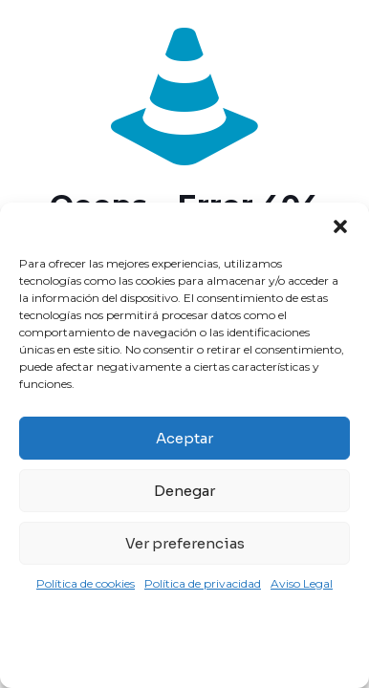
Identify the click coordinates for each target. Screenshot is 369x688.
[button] (340, 226)
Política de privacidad (202, 583)
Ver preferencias (185, 543)
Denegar (184, 491)
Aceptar (184, 438)
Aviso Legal (302, 583)
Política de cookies (85, 583)
